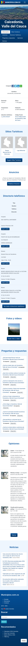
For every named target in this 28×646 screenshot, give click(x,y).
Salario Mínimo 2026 (9, 635)
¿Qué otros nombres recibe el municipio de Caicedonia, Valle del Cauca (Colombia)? (14, 375)
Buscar (4, 622)
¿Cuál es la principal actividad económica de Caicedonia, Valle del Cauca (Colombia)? (14, 413)
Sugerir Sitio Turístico (14, 160)
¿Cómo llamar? (6, 116)
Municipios (7, 601)
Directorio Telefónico (15, 35)
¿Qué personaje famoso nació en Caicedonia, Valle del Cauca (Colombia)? (13, 359)
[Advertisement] (14, 62)
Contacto (6, 603)
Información (5, 32)
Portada (6, 599)
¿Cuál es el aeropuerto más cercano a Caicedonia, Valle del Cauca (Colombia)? (13, 382)
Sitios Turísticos (15, 32)
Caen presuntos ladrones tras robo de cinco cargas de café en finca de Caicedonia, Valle (13, 555)
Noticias (4, 41)
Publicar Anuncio (14, 184)
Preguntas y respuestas (8, 38)
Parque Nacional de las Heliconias (7, 152)
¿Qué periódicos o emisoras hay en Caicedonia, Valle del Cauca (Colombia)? (13, 421)
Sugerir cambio (5, 229)
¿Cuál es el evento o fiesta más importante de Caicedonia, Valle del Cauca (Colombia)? (14, 390)
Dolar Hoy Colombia (9, 633)
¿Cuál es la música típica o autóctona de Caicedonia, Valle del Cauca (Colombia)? (13, 429)
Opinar (14, 535)
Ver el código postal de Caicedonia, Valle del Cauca (20, 118)
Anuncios (4, 35)
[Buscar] (14, 617)
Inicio (24, 641)
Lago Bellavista (21, 150)
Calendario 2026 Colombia (11, 631)
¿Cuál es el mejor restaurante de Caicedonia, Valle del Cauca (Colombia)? (13, 398)
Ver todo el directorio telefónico (14, 306)
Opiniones (20, 38)
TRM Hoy (6, 636)
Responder (13, 361)
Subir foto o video (14, 339)
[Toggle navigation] (25, 2)
